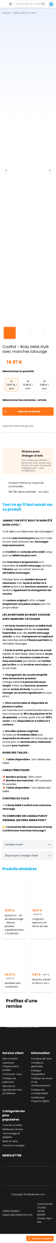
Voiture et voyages (13, 1145)
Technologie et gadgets (11, 1135)
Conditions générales (37, 1064)
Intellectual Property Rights (40, 1099)
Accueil (6, 12)
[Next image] (49, 170)
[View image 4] (50, 333)
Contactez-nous (12, 1074)
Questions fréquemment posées (10, 1066)
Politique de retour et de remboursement (42, 1082)
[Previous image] (6, 170)
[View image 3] (36, 333)
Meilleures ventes (12, 1129)
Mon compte (10, 1058)
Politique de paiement (9, 1080)
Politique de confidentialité (39, 1091)
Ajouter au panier (29, 411)
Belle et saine (10, 1141)
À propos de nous (41, 1058)
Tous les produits (12, 1125)
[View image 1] (10, 333)
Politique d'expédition (38, 1072)
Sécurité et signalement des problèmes (12, 1089)
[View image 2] (23, 333)
